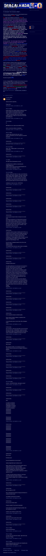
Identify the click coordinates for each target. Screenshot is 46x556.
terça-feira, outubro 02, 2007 (13, 156)
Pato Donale (8, 146)
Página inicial (16, 550)
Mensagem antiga (24, 550)
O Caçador (8, 97)
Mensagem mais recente (7, 550)
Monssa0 (7, 121)
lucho (7, 159)
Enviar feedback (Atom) (12, 552)
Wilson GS (8, 108)
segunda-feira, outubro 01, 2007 (14, 105)
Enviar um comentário (7, 548)
